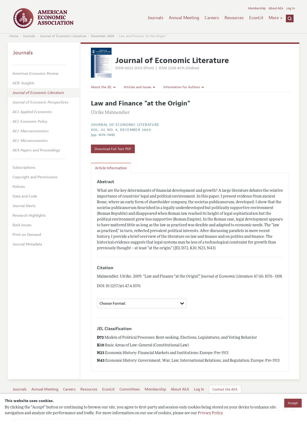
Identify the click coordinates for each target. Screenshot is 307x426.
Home (13, 36)
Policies (18, 186)
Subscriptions (23, 167)
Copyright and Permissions (35, 177)
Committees (129, 389)
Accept (293, 403)
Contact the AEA (225, 389)
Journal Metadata (27, 244)
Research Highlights (29, 215)
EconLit (256, 17)
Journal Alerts (23, 206)
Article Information (111, 168)
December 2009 (102, 36)
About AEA (276, 8)
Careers (212, 17)
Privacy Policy (210, 413)
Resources (234, 17)
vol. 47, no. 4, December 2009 (121, 130)
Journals (155, 17)
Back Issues (21, 225)
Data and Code (24, 196)
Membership (257, 8)
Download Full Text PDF (112, 149)
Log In (290, 8)
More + (276, 17)
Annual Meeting (184, 17)
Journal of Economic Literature (63, 36)
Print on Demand (26, 234)
